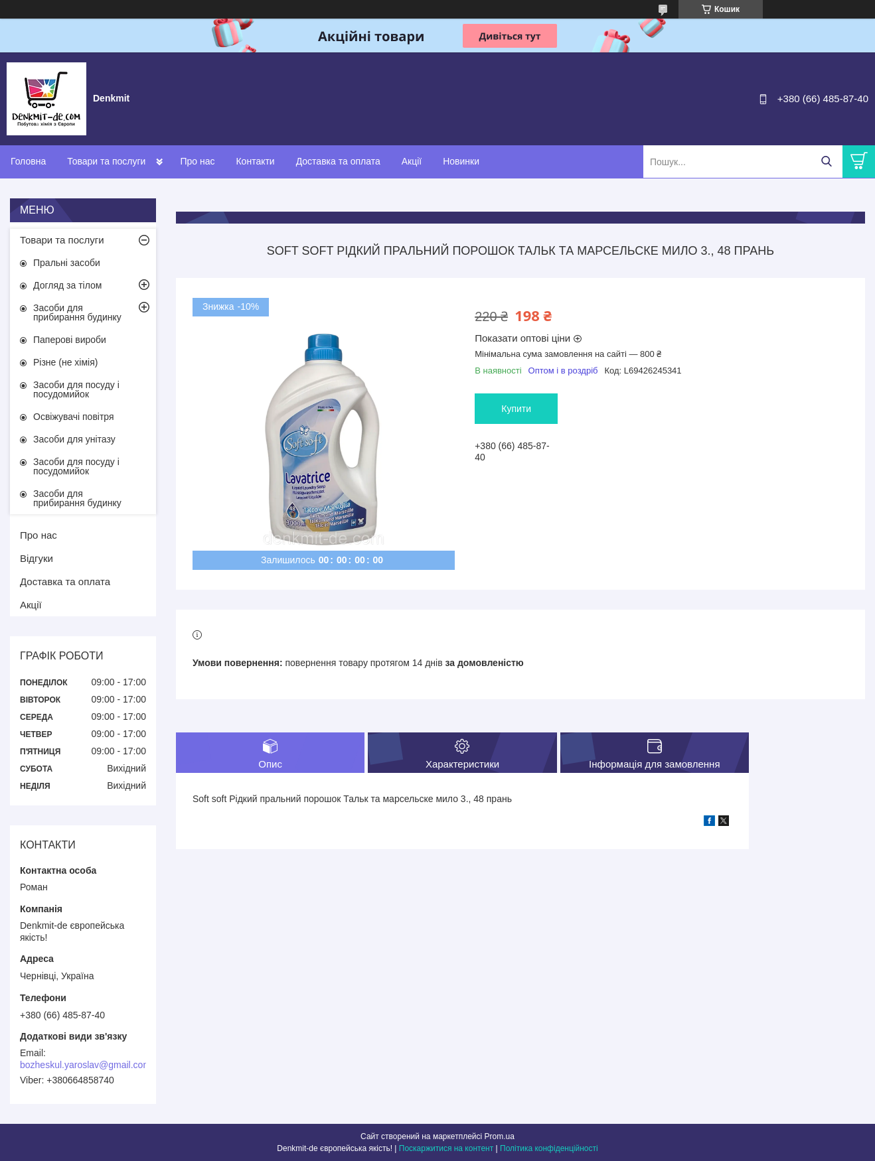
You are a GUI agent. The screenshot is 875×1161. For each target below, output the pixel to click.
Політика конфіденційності (549, 1148)
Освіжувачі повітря (73, 416)
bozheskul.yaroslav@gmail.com (85, 1064)
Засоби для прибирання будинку (77, 312)
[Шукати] (826, 161)
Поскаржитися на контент (446, 1148)
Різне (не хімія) (65, 362)
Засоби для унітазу (74, 439)
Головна (28, 161)
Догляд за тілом (67, 285)
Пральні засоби (66, 262)
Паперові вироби (69, 339)
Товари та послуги (106, 161)
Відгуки (36, 558)
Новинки (461, 161)
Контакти (255, 161)
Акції (412, 161)
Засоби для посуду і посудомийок (76, 389)
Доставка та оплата (338, 161)
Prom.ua (500, 1136)
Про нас (197, 161)
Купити (516, 408)
